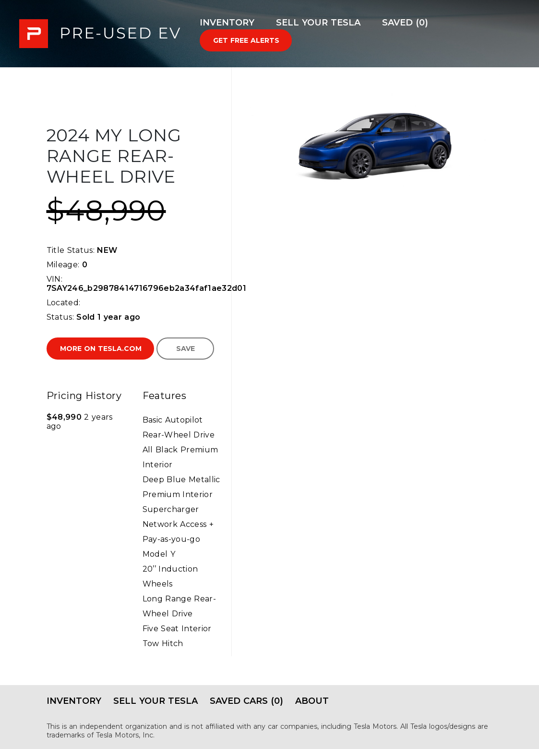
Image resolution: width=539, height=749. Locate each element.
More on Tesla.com (101, 348)
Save (185, 348)
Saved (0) (405, 22)
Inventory (227, 22)
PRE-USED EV (99, 33)
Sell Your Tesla (318, 22)
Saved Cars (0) (246, 701)
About (312, 701)
